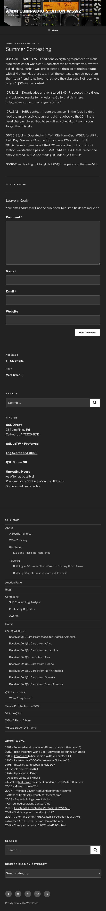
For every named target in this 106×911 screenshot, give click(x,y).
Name (11, 271)
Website (12, 311)
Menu (53, 30)
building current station (37, 799)
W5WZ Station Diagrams (20, 727)
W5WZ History (18, 540)
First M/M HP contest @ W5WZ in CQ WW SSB (42, 808)
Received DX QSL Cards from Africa (30, 643)
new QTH (32, 786)
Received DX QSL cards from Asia (29, 657)
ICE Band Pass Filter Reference (31, 552)
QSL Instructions (15, 692)
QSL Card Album (15, 631)
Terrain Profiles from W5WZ (22, 706)
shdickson (32, 44)
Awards (13, 615)
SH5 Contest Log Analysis (25, 602)
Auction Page (13, 582)
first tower (24, 782)
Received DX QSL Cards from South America (36, 684)
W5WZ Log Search (20, 698)
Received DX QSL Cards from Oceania (32, 677)
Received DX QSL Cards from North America (36, 670)
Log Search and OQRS (21, 453)
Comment (14, 217)
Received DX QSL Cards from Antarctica (33, 650)
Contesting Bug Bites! (22, 609)
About (9, 528)
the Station (15, 547)
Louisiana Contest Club (36, 803)
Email (11, 291)
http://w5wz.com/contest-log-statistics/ (33, 102)
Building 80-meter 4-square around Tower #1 (40, 573)
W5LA (56, 760)
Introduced (21, 756)
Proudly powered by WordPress (21, 903)
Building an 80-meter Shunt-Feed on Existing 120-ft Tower (48, 566)
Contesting (18, 184)
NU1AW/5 (40, 825)
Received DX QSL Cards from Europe (31, 663)
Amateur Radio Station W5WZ (44, 11)
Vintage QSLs (13, 713)
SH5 (64, 92)
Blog (8, 589)
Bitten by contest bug (27, 764)
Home (9, 624)
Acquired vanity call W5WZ (23, 777)
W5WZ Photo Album (18, 720)
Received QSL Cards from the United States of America (42, 636)
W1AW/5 (75, 816)
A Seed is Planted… (20, 533)
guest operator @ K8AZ (39, 812)
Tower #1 (14, 560)
